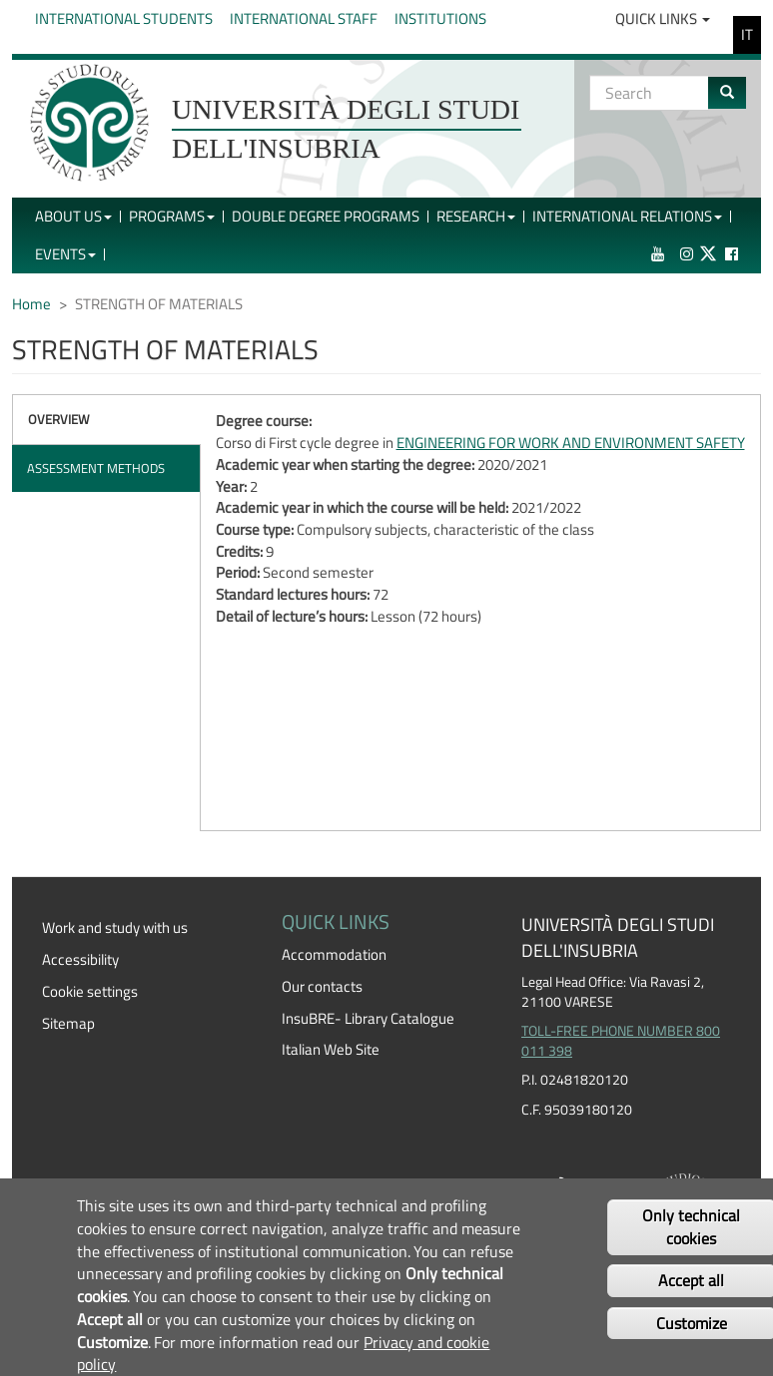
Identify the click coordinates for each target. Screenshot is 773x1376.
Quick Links (662, 18)
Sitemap (68, 1023)
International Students (124, 18)
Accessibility (80, 959)
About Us (73, 216)
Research (475, 216)
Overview (59, 419)
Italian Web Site (331, 1049)
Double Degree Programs (325, 216)
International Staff (304, 18)
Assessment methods (96, 468)
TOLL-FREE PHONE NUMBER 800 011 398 (620, 1041)
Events (65, 253)
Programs (172, 216)
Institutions (440, 18)
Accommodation (334, 954)
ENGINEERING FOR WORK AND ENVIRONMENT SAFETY (570, 442)
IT (747, 34)
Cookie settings (90, 991)
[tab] (106, 419)
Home (31, 303)
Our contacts (322, 986)
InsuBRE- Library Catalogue (368, 1018)
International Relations (627, 216)
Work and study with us (115, 927)
